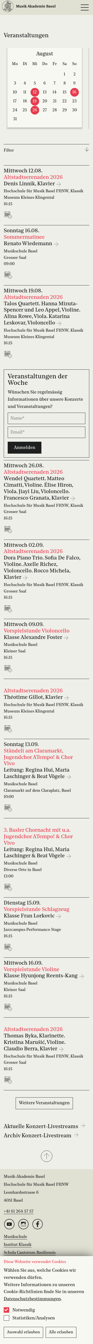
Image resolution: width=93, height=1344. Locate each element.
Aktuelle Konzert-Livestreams (44, 1126)
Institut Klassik (17, 1245)
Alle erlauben (61, 1332)
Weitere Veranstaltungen (44, 1103)
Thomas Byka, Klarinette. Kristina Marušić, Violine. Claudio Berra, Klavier (34, 1042)
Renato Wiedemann (28, 243)
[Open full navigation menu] (85, 7)
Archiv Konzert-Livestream (41, 1136)
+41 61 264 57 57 (18, 1212)
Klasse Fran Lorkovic (30, 916)
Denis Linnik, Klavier (30, 184)
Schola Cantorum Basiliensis (30, 1253)
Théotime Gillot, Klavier (34, 697)
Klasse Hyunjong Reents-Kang (41, 976)
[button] (46, 1156)
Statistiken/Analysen (33, 1318)
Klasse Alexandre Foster (33, 637)
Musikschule (15, 1237)
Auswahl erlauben (23, 1332)
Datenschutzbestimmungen (32, 1299)
